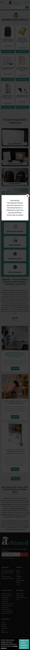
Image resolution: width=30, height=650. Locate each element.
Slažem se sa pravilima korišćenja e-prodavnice (24, 644)
